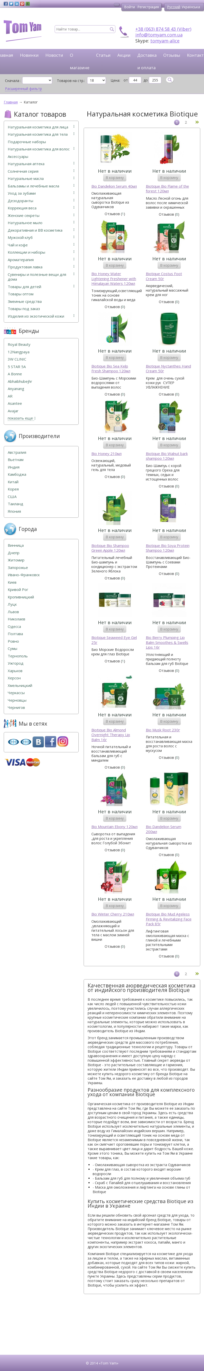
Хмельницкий (20, 685)
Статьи (103, 55)
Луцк (12, 604)
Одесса (14, 626)
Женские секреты (41, 215)
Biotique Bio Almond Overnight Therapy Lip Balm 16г (110, 735)
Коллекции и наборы (41, 252)
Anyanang (16, 388)
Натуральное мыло (41, 222)
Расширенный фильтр (23, 88)
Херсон (14, 678)
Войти (129, 6)
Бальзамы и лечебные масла (41, 186)
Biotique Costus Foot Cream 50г (164, 276)
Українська (191, 6)
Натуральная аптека (41, 163)
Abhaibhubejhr (20, 381)
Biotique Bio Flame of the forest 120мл (167, 189)
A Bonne (15, 374)
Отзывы (171, 55)
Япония (14, 511)
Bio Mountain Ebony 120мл (114, 826)
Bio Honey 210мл (106, 453)
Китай (13, 481)
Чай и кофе (41, 245)
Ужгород (15, 663)
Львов (13, 611)
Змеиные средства (25, 301)
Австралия (17, 452)
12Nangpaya (18, 352)
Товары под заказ (24, 308)
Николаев (16, 619)
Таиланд (15, 503)
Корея (13, 489)
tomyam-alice (165, 41)
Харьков (15, 670)
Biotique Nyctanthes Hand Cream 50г (168, 369)
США (12, 496)
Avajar (13, 411)
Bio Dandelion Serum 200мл (163, 829)
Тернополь (18, 656)
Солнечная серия (41, 171)
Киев (12, 582)
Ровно (13, 641)
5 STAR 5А (17, 366)
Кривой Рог (18, 589)
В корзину (115, 177)
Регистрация (148, 6)
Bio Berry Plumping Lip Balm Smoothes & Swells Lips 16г (167, 642)
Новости (54, 55)
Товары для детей (41, 286)
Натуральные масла (41, 178)
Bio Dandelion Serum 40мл (114, 186)
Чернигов (16, 707)
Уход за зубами (41, 193)
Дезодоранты (41, 200)
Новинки (29, 55)
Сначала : (13, 80)
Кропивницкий (21, 597)
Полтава (15, 633)
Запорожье (18, 567)
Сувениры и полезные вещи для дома (41, 277)
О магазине (79, 61)
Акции (124, 55)
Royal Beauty (19, 344)
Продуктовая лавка (41, 267)
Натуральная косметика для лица (41, 127)
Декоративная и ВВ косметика (41, 230)
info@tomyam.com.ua (159, 35)
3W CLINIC (17, 359)
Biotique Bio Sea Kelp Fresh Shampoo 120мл (110, 369)
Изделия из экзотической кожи (41, 316)
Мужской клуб (41, 237)
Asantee (15, 403)
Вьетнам (15, 459)
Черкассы (16, 692)
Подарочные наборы (27, 141)
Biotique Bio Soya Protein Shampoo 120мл (168, 548)
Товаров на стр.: (71, 80)
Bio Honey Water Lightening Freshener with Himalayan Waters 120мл (113, 278)
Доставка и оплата (147, 61)
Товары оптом (20, 294)
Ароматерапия (41, 259)
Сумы (12, 648)
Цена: (115, 80)
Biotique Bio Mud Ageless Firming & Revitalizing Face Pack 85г (169, 919)
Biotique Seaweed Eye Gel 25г (114, 640)
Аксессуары (18, 156)
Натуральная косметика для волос (41, 149)
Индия (13, 467)
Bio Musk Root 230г (163, 730)
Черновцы (17, 700)
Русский (173, 6)
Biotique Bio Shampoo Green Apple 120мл (110, 548)
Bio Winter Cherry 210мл (112, 914)
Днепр (13, 552)
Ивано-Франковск (24, 574)
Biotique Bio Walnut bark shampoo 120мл (167, 456)
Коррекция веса (41, 208)
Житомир (16, 560)
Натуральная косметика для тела (41, 134)
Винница (16, 545)
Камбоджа (17, 474)
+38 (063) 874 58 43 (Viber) (163, 29)
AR (10, 396)
